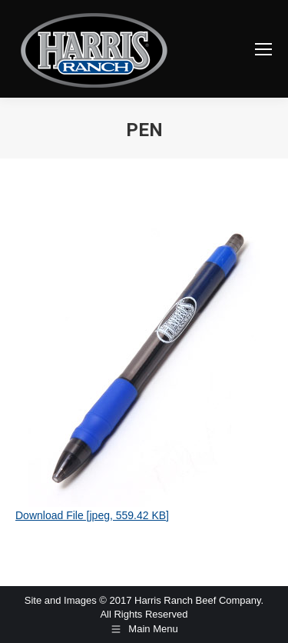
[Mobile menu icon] (263, 49)
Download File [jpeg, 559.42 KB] (92, 515)
